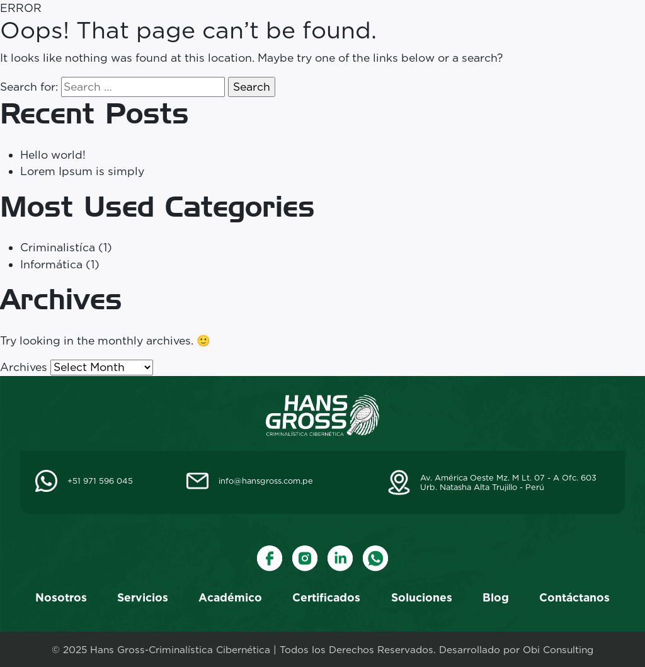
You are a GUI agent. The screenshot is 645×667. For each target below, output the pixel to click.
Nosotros (61, 597)
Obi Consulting (558, 650)
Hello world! (53, 154)
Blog (495, 597)
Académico (230, 597)
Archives (23, 366)
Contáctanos (574, 597)
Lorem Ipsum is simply (82, 171)
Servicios (142, 597)
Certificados (326, 597)
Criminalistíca (57, 247)
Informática (51, 264)
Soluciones (421, 597)
